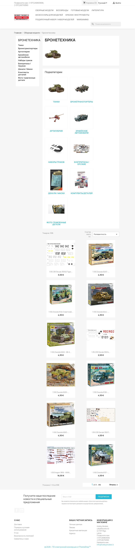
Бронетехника (29, 40)
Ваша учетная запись (80, 520)
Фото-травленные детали (26, 79)
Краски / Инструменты (77, 15)
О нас (16, 533)
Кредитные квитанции (78, 530)
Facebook (16, 510)
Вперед (113, 484)
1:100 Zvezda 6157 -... (101, 472)
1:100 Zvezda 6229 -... (61, 392)
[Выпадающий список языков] (103, 3)
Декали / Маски (25, 69)
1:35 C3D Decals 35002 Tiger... (60, 272)
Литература (98, 10)
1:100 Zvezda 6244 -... (100, 312)
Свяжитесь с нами (21, 539)
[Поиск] (106, 24)
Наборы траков (25, 60)
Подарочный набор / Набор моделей (54, 19)
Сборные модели (44, 10)
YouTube (21, 510)
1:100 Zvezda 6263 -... (61, 432)
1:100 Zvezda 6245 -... (101, 272)
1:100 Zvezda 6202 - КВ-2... (60, 352)
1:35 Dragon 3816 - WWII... (61, 472)
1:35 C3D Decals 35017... (101, 432)
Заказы (72, 527)
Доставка (18, 524)
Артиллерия (24, 51)
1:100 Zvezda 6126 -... (101, 392)
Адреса (72, 533)
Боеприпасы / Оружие (24, 64)
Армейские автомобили (24, 56)
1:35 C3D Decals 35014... (101, 352)
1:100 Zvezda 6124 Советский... (61, 312)
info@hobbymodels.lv (105, 545)
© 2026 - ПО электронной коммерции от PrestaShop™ (67, 547)
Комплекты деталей (23, 73)
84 (100, 485)
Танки (21, 45)
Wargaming (82, 19)
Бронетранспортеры (27, 48)
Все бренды (62, 10)
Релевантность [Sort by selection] (106, 234)
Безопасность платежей (24, 536)
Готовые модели (80, 10)
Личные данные (75, 524)
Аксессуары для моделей (49, 15)
